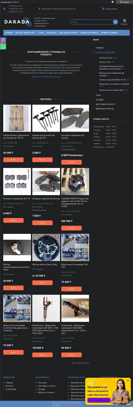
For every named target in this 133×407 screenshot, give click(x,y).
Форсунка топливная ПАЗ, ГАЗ (74, 265)
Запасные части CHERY (81, 395)
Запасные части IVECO (80, 382)
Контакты (51, 33)
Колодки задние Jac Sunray (46, 198)
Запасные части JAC (79, 389)
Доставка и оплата (68, 33)
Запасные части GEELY (81, 392)
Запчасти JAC (105, 62)
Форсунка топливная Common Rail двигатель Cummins (15, 328)
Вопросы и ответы (90, 33)
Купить (13, 160)
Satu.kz (78, 403)
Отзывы (99, 100)
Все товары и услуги (80, 363)
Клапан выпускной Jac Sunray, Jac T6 (43, 136)
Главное (100, 48)
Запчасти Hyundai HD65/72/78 (112, 79)
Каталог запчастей (24, 33)
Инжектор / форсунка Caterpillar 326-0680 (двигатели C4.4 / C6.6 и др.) (73, 329)
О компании (11, 389)
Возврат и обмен (109, 33)
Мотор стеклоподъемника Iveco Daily (16, 267)
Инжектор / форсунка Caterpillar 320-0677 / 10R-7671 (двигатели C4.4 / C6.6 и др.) (45, 329)
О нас (41, 33)
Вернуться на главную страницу (46, 76)
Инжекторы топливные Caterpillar (114, 84)
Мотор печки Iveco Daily (44, 264)
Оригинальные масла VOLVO (83, 399)
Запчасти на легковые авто (111, 90)
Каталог (9, 386)
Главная (9, 33)
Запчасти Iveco (105, 58)
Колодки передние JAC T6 (16, 198)
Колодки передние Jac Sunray (73, 136)
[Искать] (115, 22)
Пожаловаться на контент (70, 405)
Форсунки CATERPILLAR (81, 386)
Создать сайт (6, 2)
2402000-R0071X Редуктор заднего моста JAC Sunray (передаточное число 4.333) (75, 202)
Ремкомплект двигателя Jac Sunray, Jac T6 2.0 (16, 136)
